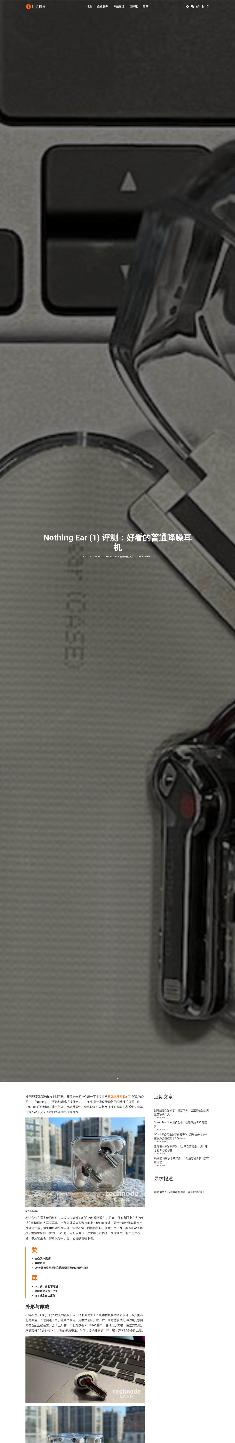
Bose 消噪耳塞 (76, 500)
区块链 (77, 1416)
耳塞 (57, 1291)
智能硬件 (124, 62)
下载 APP (126, 1398)
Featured (113, 62)
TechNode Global (177, 1407)
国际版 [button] (134, 6)
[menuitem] (89, 7)
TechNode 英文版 (178, 1398)
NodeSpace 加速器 (179, 1416)
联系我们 (198, 197)
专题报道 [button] (118, 6)
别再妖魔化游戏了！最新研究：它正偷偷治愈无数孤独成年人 (181, 118)
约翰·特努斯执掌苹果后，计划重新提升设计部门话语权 (181, 166)
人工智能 (78, 1402)
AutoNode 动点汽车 (179, 1411)
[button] (188, 7)
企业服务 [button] (102, 6)
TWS (41, 1291)
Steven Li (147, 62)
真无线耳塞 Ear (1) (119, 102)
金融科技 (78, 1407)
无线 (49, 1291)
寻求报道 (125, 1407)
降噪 (73, 1291)
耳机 (65, 1291)
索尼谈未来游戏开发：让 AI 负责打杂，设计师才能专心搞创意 (180, 154)
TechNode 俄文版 (178, 1402)
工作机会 (125, 1416)
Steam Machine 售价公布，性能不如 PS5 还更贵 (180, 130)
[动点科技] (35, 7)
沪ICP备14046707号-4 (68, 1436)
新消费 (77, 1411)
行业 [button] (89, 6)
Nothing (31, 1291)
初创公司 (78, 1398)
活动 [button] (146, 6)
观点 (131, 62)
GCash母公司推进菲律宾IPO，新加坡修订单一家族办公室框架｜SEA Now (181, 142)
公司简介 (125, 1402)
